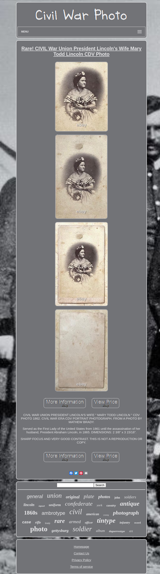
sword (137, 522)
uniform (55, 505)
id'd (131, 531)
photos (104, 496)
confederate (78, 503)
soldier (82, 529)
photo (39, 529)
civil (75, 512)
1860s (31, 513)
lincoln (29, 505)
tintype (106, 520)
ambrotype (53, 513)
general (35, 496)
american (92, 514)
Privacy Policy (81, 560)
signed (42, 506)
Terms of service (81, 566)
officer (89, 522)
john (117, 497)
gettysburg (60, 530)
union (54, 495)
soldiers (130, 497)
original (73, 497)
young (106, 515)
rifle (38, 522)
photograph (126, 513)
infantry (125, 522)
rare (59, 521)
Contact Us (81, 553)
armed (75, 521)
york (99, 505)
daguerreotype (117, 531)
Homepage (81, 546)
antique (129, 503)
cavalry (111, 505)
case (26, 522)
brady (47, 523)
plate (89, 496)
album (100, 531)
